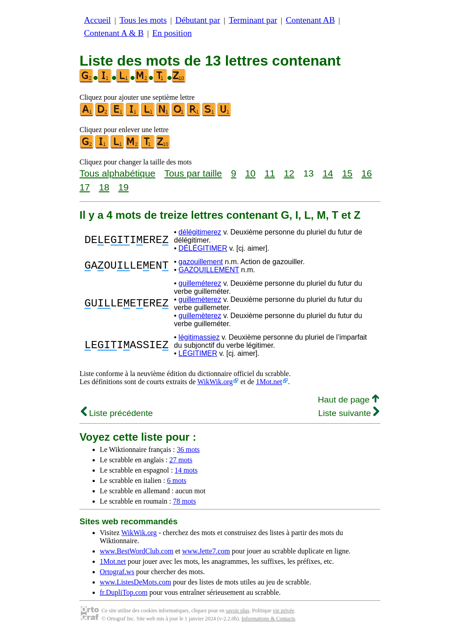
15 (347, 173)
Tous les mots (143, 20)
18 (104, 187)
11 (270, 173)
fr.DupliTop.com (123, 592)
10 (250, 173)
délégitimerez (199, 232)
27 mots (180, 460)
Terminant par (253, 20)
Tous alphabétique (117, 173)
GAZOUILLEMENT (208, 270)
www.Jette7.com (206, 551)
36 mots (188, 449)
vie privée (283, 610)
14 (328, 173)
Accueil (97, 20)
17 (85, 187)
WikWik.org (215, 381)
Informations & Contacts (268, 618)
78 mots (184, 501)
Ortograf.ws (117, 571)
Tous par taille (193, 173)
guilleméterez (199, 283)
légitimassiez (199, 337)
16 (367, 173)
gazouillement (200, 262)
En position (172, 33)
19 (123, 187)
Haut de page (348, 399)
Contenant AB (310, 20)
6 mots (176, 480)
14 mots (186, 470)
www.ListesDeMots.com (135, 582)
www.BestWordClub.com (136, 551)
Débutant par (197, 20)
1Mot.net (269, 381)
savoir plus (237, 610)
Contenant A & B (114, 33)
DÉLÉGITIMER (202, 248)
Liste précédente (117, 413)
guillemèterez (199, 299)
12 (289, 173)
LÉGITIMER (197, 353)
